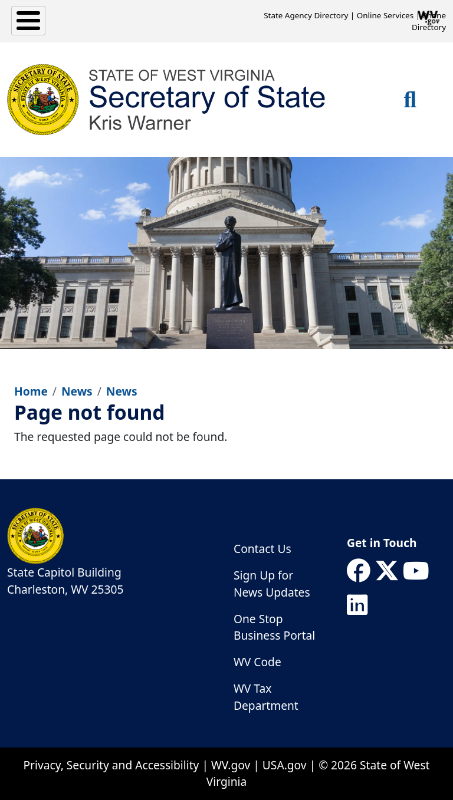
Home (31, 391)
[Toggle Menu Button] (28, 20)
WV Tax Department (266, 696)
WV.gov (230, 765)
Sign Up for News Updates (272, 583)
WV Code (257, 662)
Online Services (385, 15)
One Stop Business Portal (274, 627)
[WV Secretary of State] (167, 99)
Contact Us (262, 549)
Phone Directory (429, 21)
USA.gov (284, 765)
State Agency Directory (306, 15)
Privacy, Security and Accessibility (111, 765)
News (77, 391)
